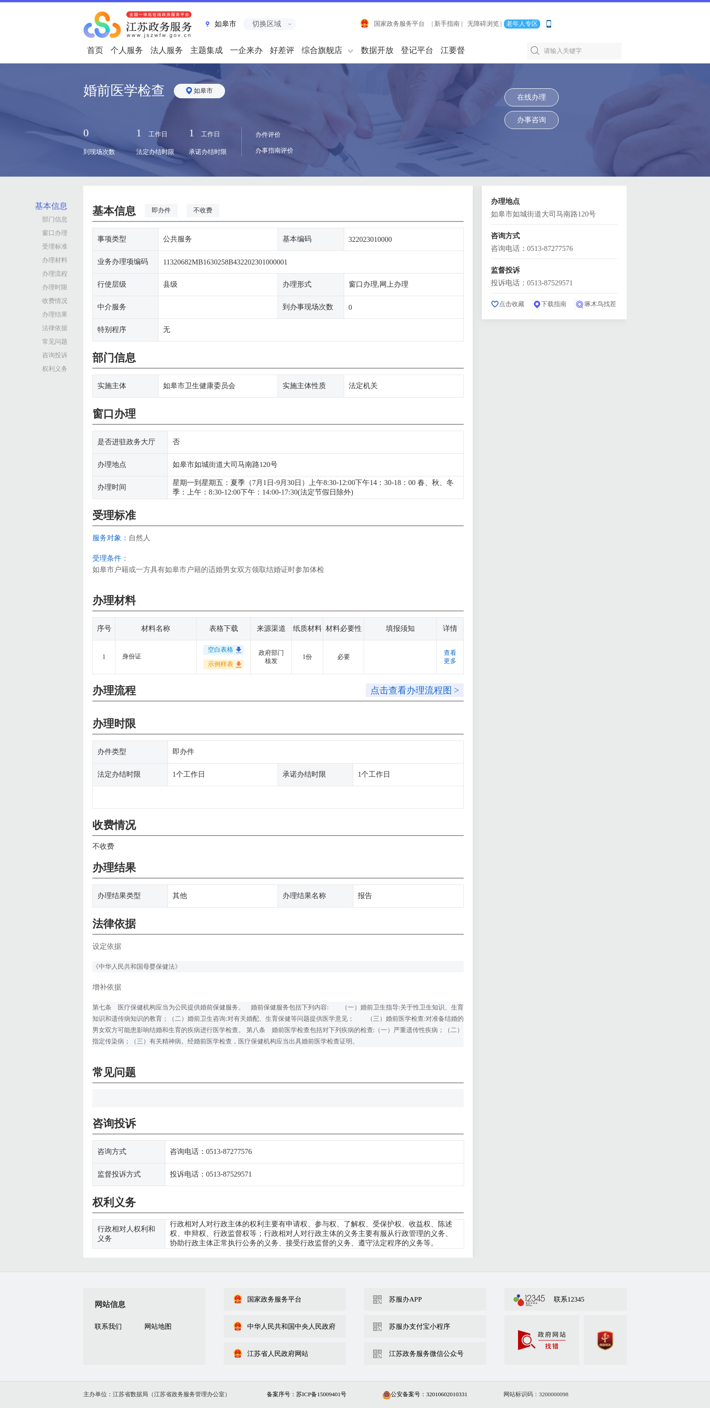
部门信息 (54, 219)
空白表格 (220, 649)
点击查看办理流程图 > (414, 690)
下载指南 (553, 304)
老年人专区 (522, 23)
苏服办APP (405, 1299)
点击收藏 (511, 304)
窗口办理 (54, 233)
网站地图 (158, 1326)
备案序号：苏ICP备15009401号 (306, 1394)
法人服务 (166, 50)
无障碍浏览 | (484, 23)
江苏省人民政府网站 (270, 1353)
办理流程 (54, 273)
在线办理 (531, 97)
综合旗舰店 (322, 50)
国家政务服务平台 (392, 23)
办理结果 (54, 314)
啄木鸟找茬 (600, 304)
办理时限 (54, 287)
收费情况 (54, 301)
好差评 (282, 50)
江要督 (453, 50)
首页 (95, 50)
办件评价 (268, 134)
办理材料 (54, 260)
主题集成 (206, 50)
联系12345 (569, 1299)
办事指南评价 (274, 150)
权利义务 (54, 368)
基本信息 (51, 206)
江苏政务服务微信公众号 (426, 1353)
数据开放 (377, 50)
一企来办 (246, 50)
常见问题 (54, 341)
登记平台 (417, 50)
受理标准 (54, 246)
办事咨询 (531, 120)
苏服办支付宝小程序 (419, 1326)
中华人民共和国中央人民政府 (284, 1326)
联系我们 (108, 1326)
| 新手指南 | (447, 23)
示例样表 (220, 664)
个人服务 (126, 50)
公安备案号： (425, 1394)
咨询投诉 (54, 355)
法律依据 (54, 328)
